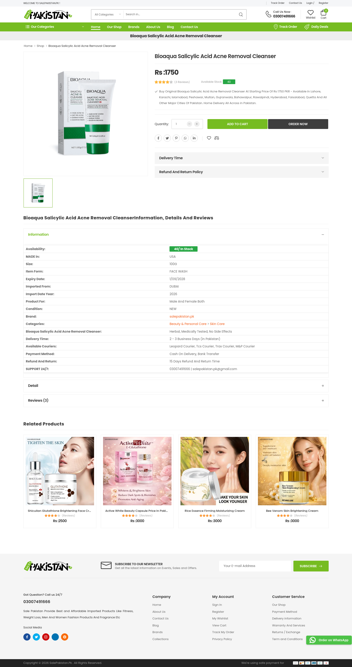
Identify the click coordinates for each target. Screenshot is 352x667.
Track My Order (223, 632)
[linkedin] (194, 138)
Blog (170, 27)
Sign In (217, 605)
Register (323, 3)
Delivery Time (171, 158)
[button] (54, 27)
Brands (133, 27)
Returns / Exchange (286, 632)
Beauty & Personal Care (188, 324)
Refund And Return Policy (181, 171)
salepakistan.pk (181, 316)
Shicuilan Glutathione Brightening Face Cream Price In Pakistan (74, 511)
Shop (40, 46)
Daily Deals (316, 27)
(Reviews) (68, 515)
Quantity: (162, 124)
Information (38, 234)
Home (95, 27)
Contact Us (295, 3)
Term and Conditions (287, 639)
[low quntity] (189, 124)
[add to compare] (217, 138)
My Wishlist (220, 618)
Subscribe (308, 566)
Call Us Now (281, 12)
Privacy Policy (222, 639)
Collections (160, 639)
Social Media (32, 627)
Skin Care (217, 324)
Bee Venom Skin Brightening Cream (292, 511)
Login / (310, 3)
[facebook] (158, 138)
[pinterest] (176, 138)
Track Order (278, 3)
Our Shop (114, 27)
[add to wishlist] (209, 138)
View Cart (219, 625)
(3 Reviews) (182, 82)
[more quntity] (197, 124)
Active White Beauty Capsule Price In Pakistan (138, 511)
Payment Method (284, 612)
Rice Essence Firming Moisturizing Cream (215, 511)
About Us (153, 27)
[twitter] (167, 138)
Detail (33, 385)
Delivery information (286, 618)
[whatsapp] (185, 138)
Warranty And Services (288, 625)
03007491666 (284, 16)
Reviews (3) (38, 400)
